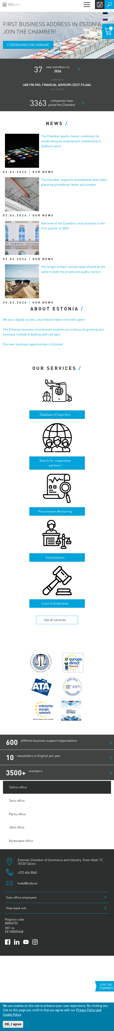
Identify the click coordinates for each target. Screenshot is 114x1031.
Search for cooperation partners (55, 462)
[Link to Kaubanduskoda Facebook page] (7, 942)
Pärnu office (17, 814)
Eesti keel (105, 13)
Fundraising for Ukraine (28, 45)
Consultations (55, 557)
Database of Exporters (55, 414)
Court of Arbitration (55, 603)
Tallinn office (18, 787)
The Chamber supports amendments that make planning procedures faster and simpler (74, 182)
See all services (55, 620)
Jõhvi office (16, 827)
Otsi (109, 4)
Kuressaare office (21, 841)
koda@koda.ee (27, 883)
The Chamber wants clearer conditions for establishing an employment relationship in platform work (71, 141)
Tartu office (17, 800)
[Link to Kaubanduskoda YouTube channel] (26, 942)
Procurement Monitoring (55, 511)
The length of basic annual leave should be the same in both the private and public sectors (73, 269)
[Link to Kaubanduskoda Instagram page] (35, 942)
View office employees (21, 897)
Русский (105, 19)
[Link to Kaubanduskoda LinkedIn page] (16, 942)
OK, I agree (13, 1024)
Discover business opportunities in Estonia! (33, 344)
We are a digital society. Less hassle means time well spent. (44, 319)
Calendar (99, 4)
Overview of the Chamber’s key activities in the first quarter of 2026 (73, 225)
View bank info (16, 908)
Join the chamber (106, 986)
